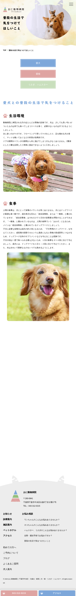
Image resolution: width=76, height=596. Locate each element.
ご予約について (10, 553)
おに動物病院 (29, 492)
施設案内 (7, 524)
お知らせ (7, 514)
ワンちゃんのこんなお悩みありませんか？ (42, 520)
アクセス (7, 535)
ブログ (6, 558)
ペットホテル (9, 530)
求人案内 (7, 569)
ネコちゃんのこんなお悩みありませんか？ (42, 525)
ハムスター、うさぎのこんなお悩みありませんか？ (45, 530)
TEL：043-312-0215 (31, 506)
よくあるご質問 (10, 563)
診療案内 (7, 519)
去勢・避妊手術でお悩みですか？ (38, 536)
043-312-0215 (19, 593)
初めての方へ (9, 547)
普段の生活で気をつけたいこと (37, 541)
